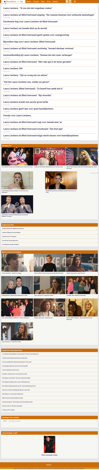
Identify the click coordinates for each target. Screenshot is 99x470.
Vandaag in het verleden (10, 417)
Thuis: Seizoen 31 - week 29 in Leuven (11, 341)
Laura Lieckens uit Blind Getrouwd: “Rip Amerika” (27, 95)
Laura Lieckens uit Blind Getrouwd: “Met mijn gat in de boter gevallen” (37, 62)
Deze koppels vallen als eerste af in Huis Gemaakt (15, 366)
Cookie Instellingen (70, 468)
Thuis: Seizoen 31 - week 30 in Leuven (43, 295)
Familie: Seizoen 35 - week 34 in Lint (76, 273)
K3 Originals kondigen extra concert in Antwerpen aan (16, 382)
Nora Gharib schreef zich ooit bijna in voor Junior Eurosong (17, 166)
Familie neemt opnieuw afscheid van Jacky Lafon (14, 358)
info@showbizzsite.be (58, 468)
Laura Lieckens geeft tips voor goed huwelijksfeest (28, 108)
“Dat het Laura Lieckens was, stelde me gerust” (26, 82)
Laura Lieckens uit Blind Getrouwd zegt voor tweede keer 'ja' (32, 122)
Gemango (81, 468)
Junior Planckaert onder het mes (10, 370)
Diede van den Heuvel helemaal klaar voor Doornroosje (48, 166)
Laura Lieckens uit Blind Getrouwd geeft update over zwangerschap (36, 35)
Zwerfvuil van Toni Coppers (9, 236)
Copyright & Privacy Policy (45, 468)
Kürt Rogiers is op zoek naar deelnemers (12, 394)
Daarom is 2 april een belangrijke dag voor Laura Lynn (16, 390)
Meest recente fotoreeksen (11, 252)
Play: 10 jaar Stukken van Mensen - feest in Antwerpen (15, 317)
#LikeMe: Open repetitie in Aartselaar (76, 295)
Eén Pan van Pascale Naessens (10, 240)
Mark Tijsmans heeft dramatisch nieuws (12, 398)
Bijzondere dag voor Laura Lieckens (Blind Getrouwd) (29, 41)
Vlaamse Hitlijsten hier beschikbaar (11, 232)
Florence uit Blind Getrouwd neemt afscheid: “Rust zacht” (17, 362)
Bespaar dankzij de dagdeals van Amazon (13, 228)
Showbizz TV (6, 146)
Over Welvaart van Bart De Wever (10, 244)
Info (36, 468)
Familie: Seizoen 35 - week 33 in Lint (43, 317)
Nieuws (29, 1)
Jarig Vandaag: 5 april (9, 433)
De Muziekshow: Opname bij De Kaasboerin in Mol (14, 295)
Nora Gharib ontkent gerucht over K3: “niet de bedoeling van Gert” (19, 386)
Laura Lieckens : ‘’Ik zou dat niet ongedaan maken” (27, 8)
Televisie (36, 1)
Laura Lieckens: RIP (13, 68)
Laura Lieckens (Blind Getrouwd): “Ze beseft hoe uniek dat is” (33, 88)
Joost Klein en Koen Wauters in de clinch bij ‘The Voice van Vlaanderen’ (20, 354)
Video (43, 1)
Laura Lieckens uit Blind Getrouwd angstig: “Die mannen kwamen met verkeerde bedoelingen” (49, 15)
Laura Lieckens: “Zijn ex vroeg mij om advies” (25, 75)
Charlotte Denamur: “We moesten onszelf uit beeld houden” (17, 402)
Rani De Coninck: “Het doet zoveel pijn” (12, 406)
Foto (48, 1)
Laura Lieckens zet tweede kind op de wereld (25, 28)
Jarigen (55, 1)
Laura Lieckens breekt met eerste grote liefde (25, 102)
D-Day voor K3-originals (8, 410)
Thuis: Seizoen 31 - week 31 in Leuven (11, 273)
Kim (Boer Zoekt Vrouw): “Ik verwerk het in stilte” (14, 374)
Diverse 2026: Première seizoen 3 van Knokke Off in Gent (48, 273)
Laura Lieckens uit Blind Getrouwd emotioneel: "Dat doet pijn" (33, 129)
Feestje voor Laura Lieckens (17, 115)
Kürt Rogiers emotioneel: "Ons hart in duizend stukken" (16, 378)
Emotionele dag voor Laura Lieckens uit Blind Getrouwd (30, 21)
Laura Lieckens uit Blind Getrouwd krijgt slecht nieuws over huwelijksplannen (40, 135)
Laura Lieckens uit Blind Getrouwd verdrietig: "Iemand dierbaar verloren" (38, 48)
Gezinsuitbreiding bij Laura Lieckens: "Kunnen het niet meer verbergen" (37, 55)
